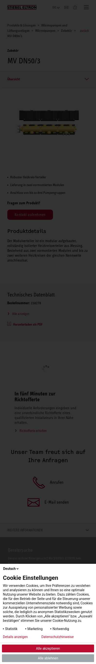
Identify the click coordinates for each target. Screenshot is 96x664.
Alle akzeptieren (48, 648)
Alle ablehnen (48, 658)
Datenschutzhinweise (57, 637)
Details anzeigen (15, 637)
